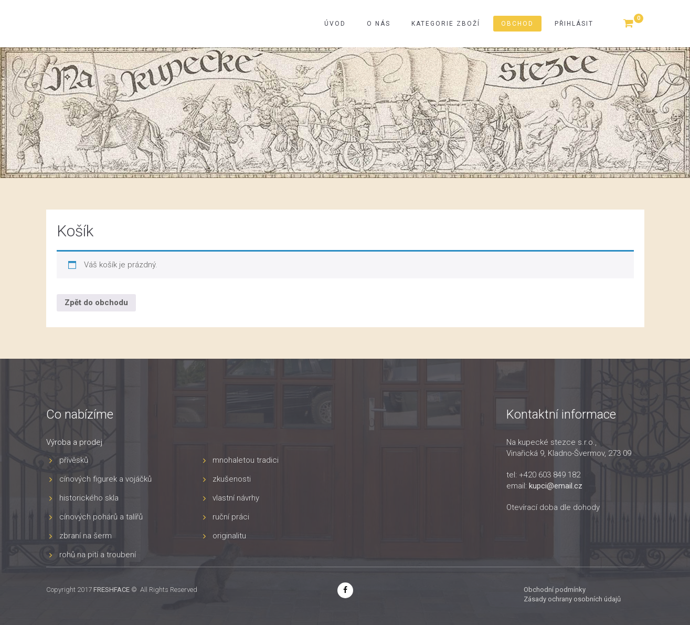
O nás (378, 23)
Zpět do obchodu (96, 302)
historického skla (89, 498)
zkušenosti (232, 479)
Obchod (517, 23)
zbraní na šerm (85, 535)
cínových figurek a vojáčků (105, 479)
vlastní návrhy (236, 498)
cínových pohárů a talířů (101, 517)
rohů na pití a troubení (97, 554)
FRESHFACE (111, 589)
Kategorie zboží (445, 23)
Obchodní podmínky (555, 589)
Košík (75, 231)
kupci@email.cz (555, 486)
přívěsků (73, 460)
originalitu (229, 535)
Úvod (335, 23)
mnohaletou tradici (246, 460)
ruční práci (231, 517)
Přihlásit (574, 23)
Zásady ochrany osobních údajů (572, 599)
